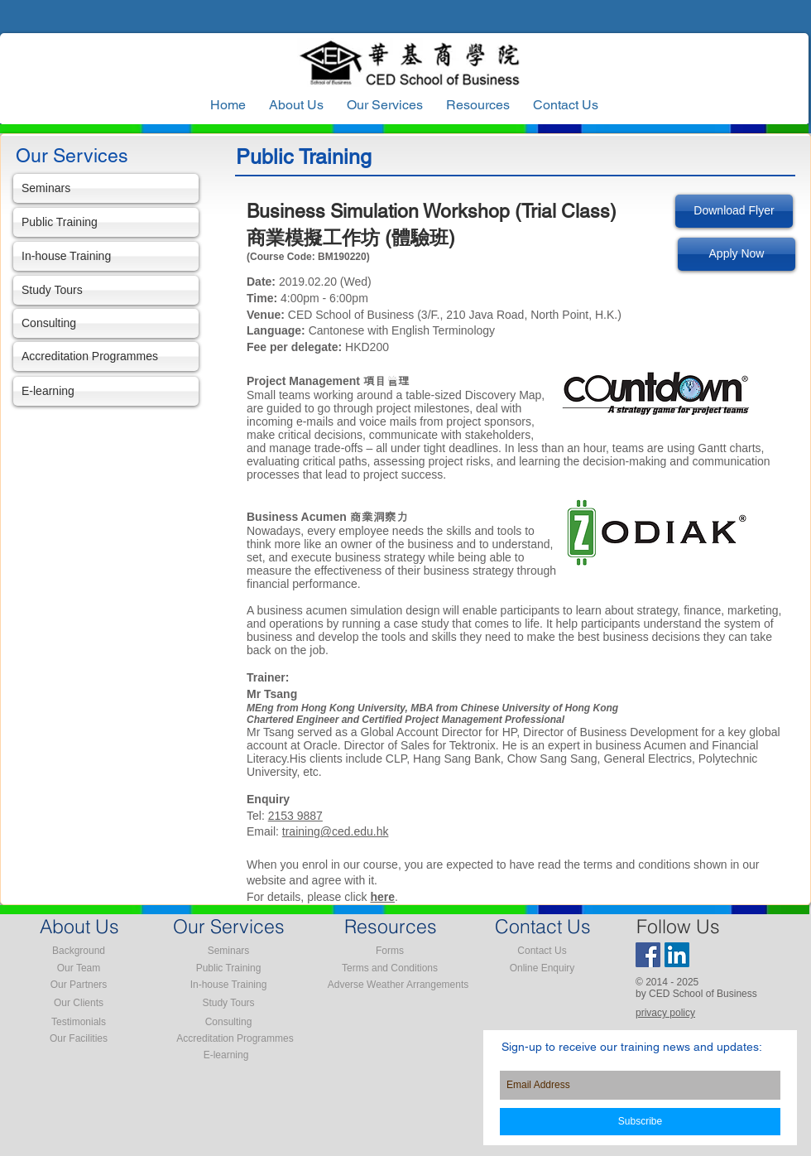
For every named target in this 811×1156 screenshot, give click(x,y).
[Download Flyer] (734, 211)
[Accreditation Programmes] (106, 356)
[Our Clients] (78, 1003)
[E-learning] (106, 391)
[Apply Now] (736, 254)
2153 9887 (295, 815)
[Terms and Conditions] (390, 968)
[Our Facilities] (78, 1038)
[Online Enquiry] (542, 968)
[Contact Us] (542, 950)
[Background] (78, 950)
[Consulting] (106, 323)
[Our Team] (78, 968)
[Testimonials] (78, 1022)
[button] (477, 105)
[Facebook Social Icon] (648, 954)
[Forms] (390, 950)
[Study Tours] (106, 290)
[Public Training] (106, 222)
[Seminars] (106, 188)
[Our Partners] (78, 984)
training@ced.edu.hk (335, 831)
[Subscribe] (640, 1121)
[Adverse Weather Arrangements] (398, 984)
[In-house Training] (106, 256)
